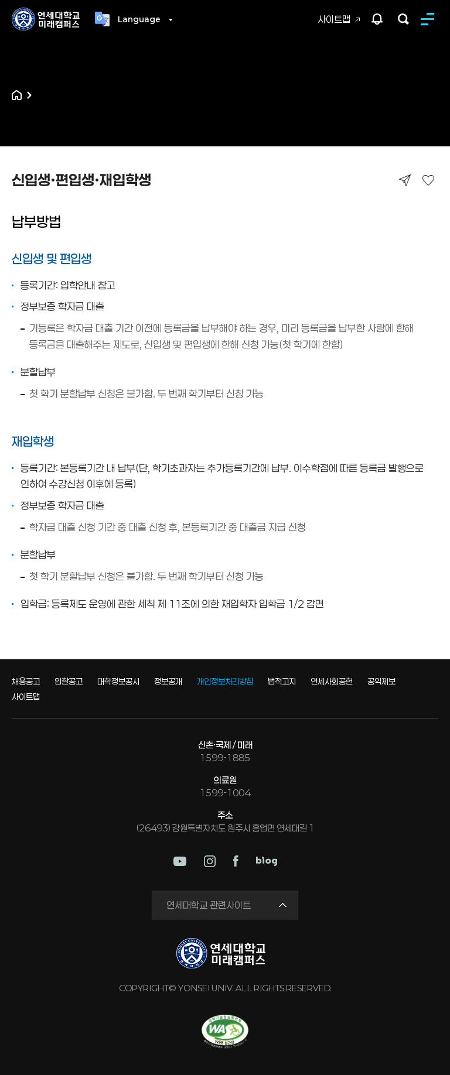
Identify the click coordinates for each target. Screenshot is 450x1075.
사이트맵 (334, 19)
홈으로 (17, 95)
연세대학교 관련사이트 (208, 904)
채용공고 (26, 681)
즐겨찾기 (428, 180)
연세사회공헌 (332, 681)
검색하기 (403, 19)
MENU (429, 19)
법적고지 (282, 681)
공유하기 (404, 180)
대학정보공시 (118, 681)
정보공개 (168, 681)
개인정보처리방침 (225, 681)
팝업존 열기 (377, 19)
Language (139, 19)
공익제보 (381, 681)
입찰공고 (68, 681)
